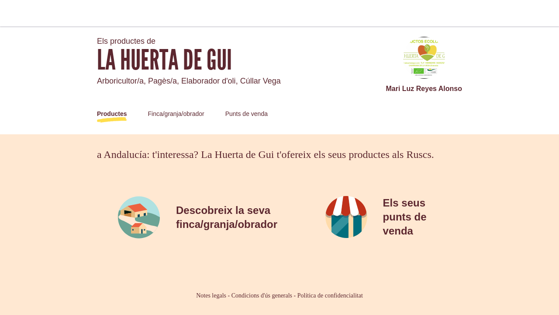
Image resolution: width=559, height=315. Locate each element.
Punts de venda (246, 113)
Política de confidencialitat (330, 295)
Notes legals (211, 295)
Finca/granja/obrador (176, 113)
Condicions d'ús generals (261, 295)
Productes (112, 113)
